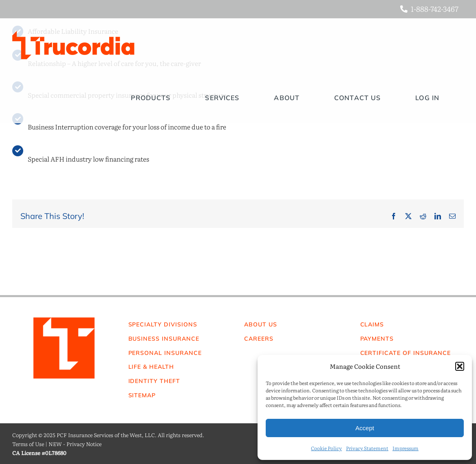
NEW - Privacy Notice (74, 444)
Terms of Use (28, 444)
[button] (460, 366)
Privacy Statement (367, 448)
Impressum (405, 448)
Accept (364, 428)
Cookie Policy (326, 448)
